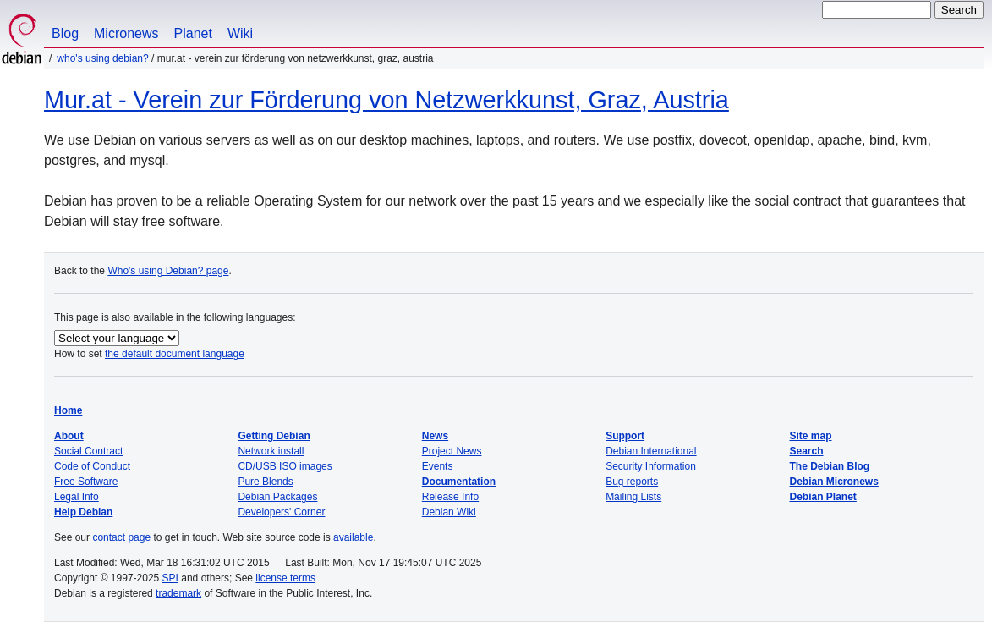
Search (807, 451)
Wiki (240, 33)
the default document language (174, 354)
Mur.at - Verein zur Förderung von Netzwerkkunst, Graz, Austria (386, 99)
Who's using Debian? (102, 58)
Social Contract (88, 451)
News (435, 436)
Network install (271, 451)
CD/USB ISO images (285, 466)
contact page (121, 537)
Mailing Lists (633, 497)
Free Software (86, 481)
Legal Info (76, 497)
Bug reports (632, 481)
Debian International (651, 451)
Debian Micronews (834, 481)
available (353, 537)
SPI (170, 578)
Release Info (450, 497)
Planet (193, 33)
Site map (811, 436)
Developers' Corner (281, 512)
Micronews (126, 33)
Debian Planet (823, 497)
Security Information (651, 466)
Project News (452, 451)
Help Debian (83, 512)
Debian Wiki (449, 512)
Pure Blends (265, 481)
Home (68, 410)
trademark (178, 593)
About (69, 436)
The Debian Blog (830, 466)
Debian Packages (277, 497)
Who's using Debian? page (167, 271)
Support (625, 436)
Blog (65, 33)
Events (437, 466)
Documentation (459, 481)
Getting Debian (274, 436)
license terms (285, 578)
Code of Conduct (92, 466)
